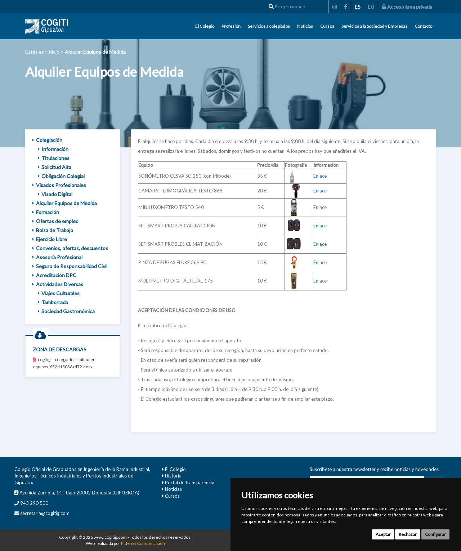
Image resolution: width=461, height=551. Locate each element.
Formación (45, 212)
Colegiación (47, 140)
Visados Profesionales (59, 185)
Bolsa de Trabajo (52, 230)
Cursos (327, 26)
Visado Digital (55, 194)
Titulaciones (54, 158)
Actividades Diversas (57, 284)
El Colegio (204, 26)
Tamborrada (53, 302)
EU (371, 7)
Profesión (231, 26)
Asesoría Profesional (57, 257)
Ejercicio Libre (49, 239)
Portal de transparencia (189, 482)
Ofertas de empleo (55, 221)
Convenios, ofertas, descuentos (70, 248)
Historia (173, 476)
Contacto (423, 26)
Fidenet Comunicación (143, 543)
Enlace (320, 176)
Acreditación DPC (54, 275)
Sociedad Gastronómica (66, 311)
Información (53, 149)
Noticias (305, 26)
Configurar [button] (435, 534)
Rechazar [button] (408, 534)
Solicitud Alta (54, 167)
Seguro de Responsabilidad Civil (69, 266)
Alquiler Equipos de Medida (64, 203)
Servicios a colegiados (269, 26)
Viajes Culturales (59, 293)
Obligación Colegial (61, 176)
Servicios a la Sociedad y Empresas (374, 26)
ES (358, 7)
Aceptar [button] (383, 534)
